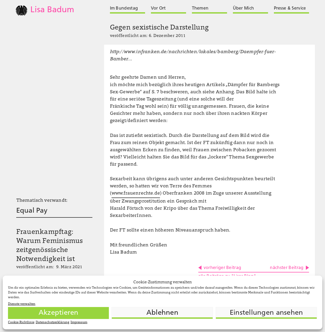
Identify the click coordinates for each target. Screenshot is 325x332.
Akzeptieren (59, 313)
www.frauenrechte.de (136, 193)
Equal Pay (31, 211)
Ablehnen (162, 313)
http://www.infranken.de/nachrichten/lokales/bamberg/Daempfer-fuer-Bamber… (193, 56)
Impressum (79, 322)
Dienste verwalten (21, 304)
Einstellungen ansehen (266, 313)
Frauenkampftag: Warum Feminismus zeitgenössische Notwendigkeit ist (49, 246)
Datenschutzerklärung (52, 322)
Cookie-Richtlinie (21, 322)
